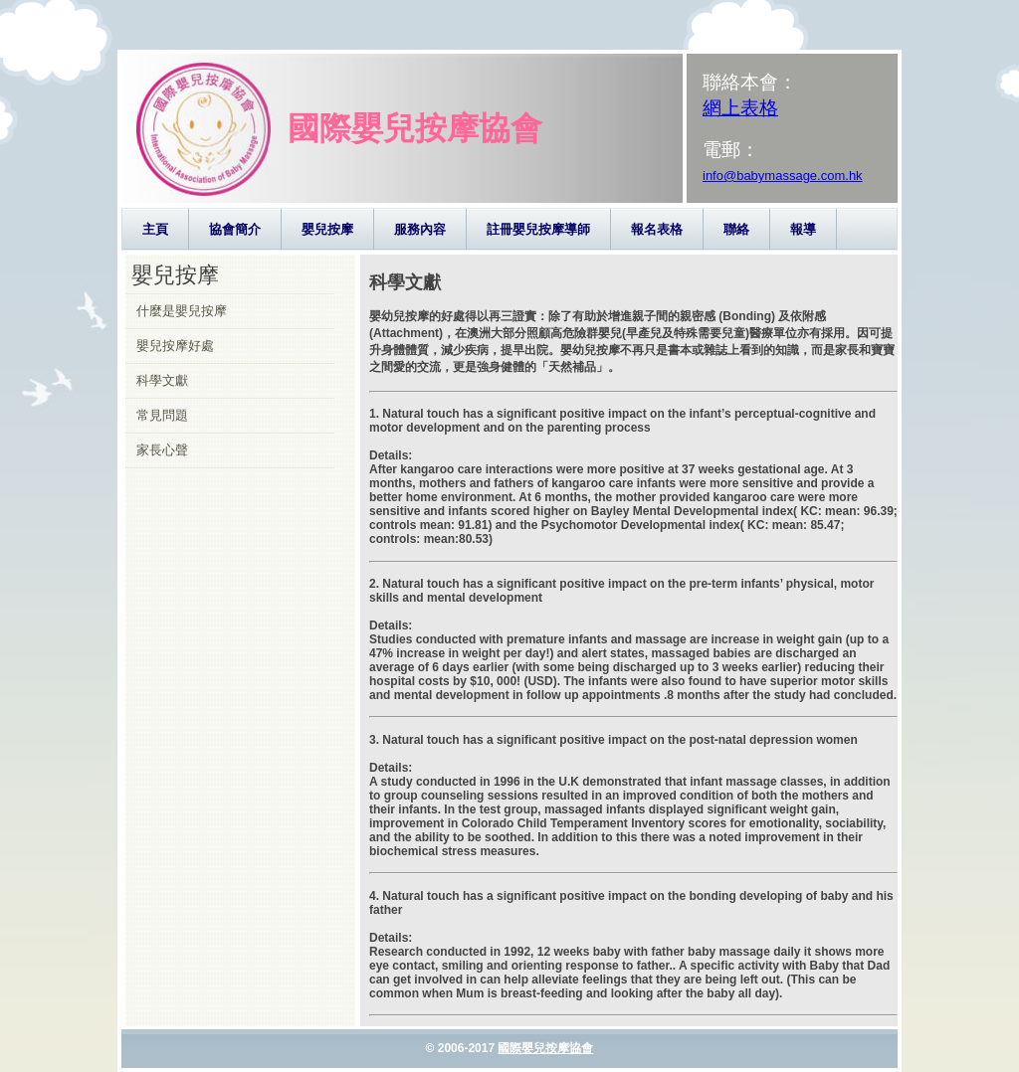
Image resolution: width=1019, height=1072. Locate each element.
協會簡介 (235, 229)
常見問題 (162, 415)
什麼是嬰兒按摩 (181, 310)
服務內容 (420, 229)
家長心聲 (162, 450)
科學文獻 (162, 380)
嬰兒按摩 (327, 229)
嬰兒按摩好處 (175, 345)
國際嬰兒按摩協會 (545, 1048)
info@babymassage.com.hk (783, 175)
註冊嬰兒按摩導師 (538, 229)
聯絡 (736, 229)
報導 (803, 229)
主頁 (155, 229)
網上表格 (740, 107)
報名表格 (657, 229)
